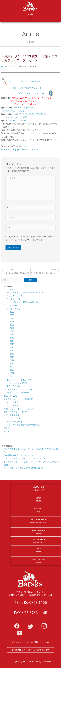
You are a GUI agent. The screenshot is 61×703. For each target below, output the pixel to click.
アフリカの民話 (13, 386)
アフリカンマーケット (16, 296)
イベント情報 (10, 289)
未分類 (7, 428)
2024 (12, 318)
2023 (12, 322)
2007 (12, 373)
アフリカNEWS (10, 305)
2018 (12, 338)
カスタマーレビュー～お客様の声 (18, 399)
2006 (12, 376)
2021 (12, 328)
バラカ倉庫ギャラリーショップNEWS (20, 389)
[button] (33, 18)
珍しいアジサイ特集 (18, 383)
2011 (12, 360)
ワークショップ (13, 299)
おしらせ (8, 431)
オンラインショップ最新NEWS (17, 392)
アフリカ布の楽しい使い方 (15, 412)
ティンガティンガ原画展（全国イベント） (25, 292)
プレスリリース (13, 418)
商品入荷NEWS (10, 396)
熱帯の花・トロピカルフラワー (20, 380)
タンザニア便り (13, 309)
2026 (12, 312)
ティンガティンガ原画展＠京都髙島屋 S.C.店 (23, 468)
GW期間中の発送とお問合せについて (20, 455)
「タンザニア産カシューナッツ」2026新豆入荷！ (25, 458)
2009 (12, 367)
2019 (12, 334)
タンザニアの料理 (18, 120)
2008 (12, 370)
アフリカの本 (12, 405)
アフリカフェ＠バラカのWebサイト (25, 81)
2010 (12, 363)
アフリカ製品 (12, 402)
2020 (12, 331)
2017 (12, 341)
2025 (12, 315)
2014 (12, 350)
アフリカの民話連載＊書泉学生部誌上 (23, 425)
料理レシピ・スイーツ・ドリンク (18, 409)
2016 (12, 344)
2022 (12, 325)
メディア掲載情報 (11, 415)
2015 (12, 347)
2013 (12, 354)
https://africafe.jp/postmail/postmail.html (19, 149)
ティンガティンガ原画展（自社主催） (23, 302)
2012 (12, 357)
